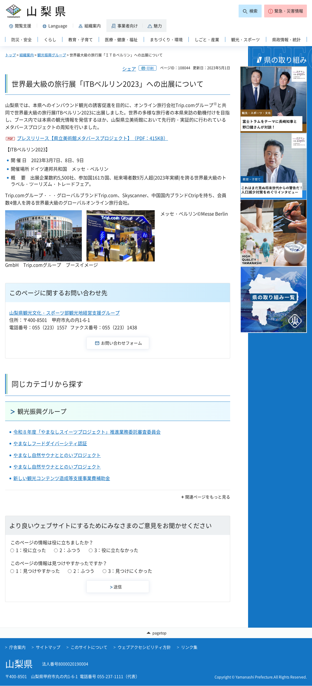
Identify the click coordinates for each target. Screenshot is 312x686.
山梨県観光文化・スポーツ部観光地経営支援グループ (64, 312)
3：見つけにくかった (130, 570)
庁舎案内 (17, 647)
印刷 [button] (150, 68)
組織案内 (26, 54)
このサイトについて (89, 647)
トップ (10, 54)
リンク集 (189, 647)
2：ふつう (70, 550)
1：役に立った (31, 550)
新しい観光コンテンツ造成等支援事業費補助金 (61, 478)
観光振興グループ (51, 54)
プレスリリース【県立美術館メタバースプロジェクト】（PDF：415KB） (92, 138)
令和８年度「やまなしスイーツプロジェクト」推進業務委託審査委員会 (87, 431)
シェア (129, 68)
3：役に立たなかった (116, 550)
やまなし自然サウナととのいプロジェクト (57, 455)
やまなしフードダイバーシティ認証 (50, 443)
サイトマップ (48, 647)
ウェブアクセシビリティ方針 (144, 647)
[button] (285, 11)
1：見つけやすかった (38, 570)
